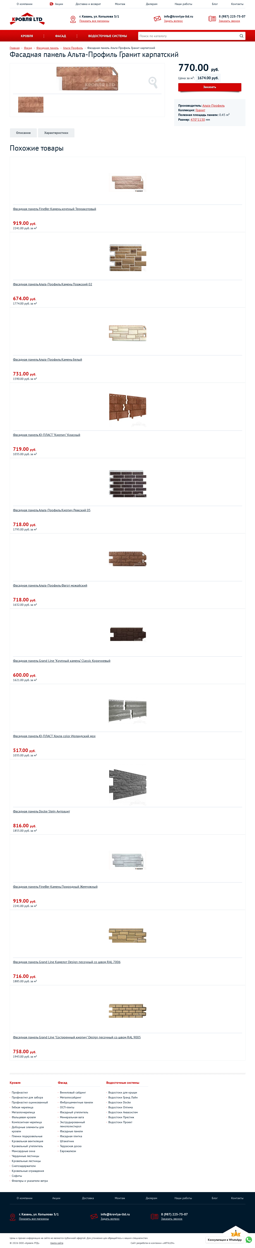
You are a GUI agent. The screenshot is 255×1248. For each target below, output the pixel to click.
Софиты (17, 1176)
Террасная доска (70, 1146)
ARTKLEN (168, 1242)
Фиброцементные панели (76, 1102)
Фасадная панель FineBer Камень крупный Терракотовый (54, 209)
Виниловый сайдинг (73, 1092)
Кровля (27, 36)
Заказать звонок (229, 21)
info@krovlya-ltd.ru (178, 16)
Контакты (237, 4)
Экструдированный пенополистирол (72, 1124)
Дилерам (151, 4)
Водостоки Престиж (121, 1117)
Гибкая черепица (22, 1107)
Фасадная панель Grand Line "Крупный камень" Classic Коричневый (61, 661)
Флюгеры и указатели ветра (30, 1181)
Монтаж (120, 4)
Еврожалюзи (68, 1151)
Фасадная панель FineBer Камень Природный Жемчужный (55, 886)
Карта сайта (56, 1242)
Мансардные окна (23, 1151)
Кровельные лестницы (26, 1161)
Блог (215, 4)
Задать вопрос (173, 21)
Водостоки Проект (120, 1122)
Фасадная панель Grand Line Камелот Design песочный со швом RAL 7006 (67, 962)
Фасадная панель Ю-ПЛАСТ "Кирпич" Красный (46, 435)
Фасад (60, 36)
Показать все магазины (94, 21)
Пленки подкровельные (27, 1136)
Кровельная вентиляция (27, 1141)
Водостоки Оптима (120, 1107)
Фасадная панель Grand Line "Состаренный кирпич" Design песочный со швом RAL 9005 (77, 1037)
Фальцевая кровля (24, 1117)
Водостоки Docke (119, 1102)
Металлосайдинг (70, 1097)
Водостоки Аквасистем (123, 1112)
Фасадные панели (71, 1131)
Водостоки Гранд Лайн (123, 1097)
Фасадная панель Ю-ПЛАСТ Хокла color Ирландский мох (54, 736)
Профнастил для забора (27, 1097)
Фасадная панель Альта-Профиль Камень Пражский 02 (52, 284)
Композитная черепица (27, 1122)
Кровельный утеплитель (27, 1146)
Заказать (209, 87)
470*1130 (198, 119)
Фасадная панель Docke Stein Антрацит (41, 811)
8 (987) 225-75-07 (232, 16)
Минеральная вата (72, 1117)
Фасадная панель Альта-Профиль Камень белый (47, 359)
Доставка (88, 1198)
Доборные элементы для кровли (28, 1129)
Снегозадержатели (24, 1166)
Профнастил (20, 1092)
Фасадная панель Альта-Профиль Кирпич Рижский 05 (52, 510)
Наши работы (183, 4)
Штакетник (67, 1141)
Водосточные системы (107, 36)
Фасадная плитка (71, 1136)
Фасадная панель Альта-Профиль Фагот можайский (50, 585)
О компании (24, 4)
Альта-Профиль (213, 105)
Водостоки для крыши (122, 1092)
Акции (59, 4)
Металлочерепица (23, 1112)
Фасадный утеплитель (74, 1112)
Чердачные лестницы (25, 1156)
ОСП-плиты (67, 1107)
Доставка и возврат (88, 4)
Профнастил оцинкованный (30, 1102)
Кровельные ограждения (28, 1171)
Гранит (200, 110)
